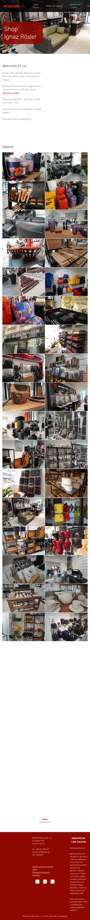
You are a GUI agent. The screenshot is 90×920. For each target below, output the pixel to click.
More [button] (66, 5)
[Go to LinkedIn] (52, 879)
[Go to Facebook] (37, 879)
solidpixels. (63, 914)
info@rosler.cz (43, 850)
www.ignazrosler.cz (77, 846)
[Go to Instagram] (45, 879)
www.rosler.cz (79, 897)
